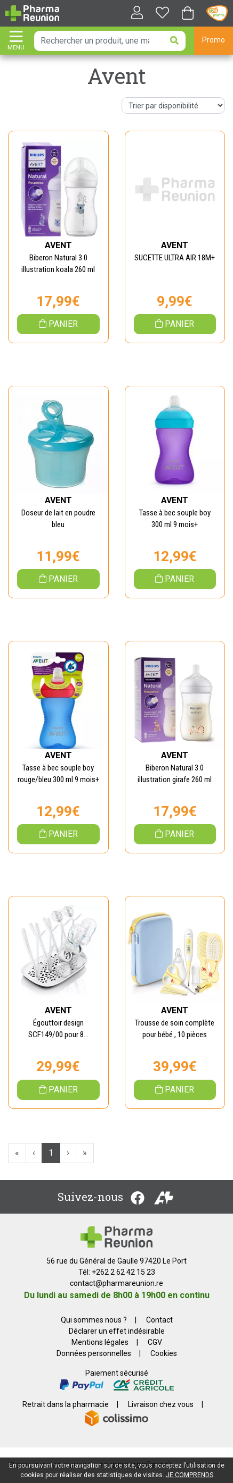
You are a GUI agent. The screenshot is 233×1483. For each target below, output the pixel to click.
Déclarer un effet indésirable (117, 1331)
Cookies (163, 1353)
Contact (159, 1320)
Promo (213, 40)
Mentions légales (99, 1342)
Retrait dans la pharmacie (65, 1404)
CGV (155, 1342)
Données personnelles (94, 1353)
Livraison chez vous (161, 1404)
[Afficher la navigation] (16, 41)
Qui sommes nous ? (94, 1320)
